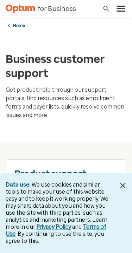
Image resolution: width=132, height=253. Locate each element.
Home (19, 25)
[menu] (121, 8)
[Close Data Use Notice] (122, 185)
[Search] (106, 9)
